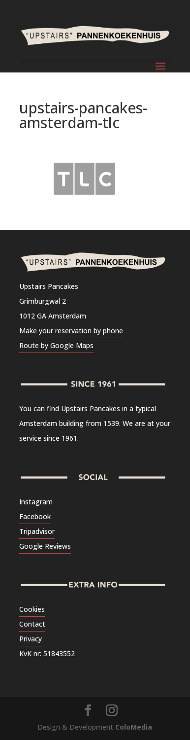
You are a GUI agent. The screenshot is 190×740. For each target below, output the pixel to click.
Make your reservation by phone (71, 330)
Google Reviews (45, 546)
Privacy (30, 638)
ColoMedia (133, 727)
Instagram (36, 501)
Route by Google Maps (56, 345)
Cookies (32, 609)
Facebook (35, 516)
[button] (21, 31)
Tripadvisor (37, 531)
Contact (32, 624)
